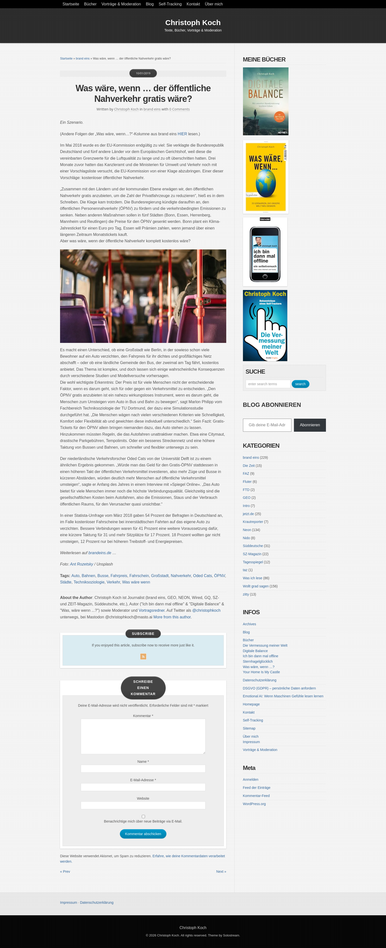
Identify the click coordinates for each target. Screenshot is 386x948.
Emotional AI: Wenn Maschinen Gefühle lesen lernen (283, 696)
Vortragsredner (151, 610)
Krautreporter (253, 522)
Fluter (247, 482)
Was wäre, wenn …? (259, 667)
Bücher (90, 4)
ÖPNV (219, 576)
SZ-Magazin (252, 554)
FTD (246, 490)
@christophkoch (206, 610)
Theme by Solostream (223, 935)
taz (245, 570)
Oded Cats (202, 576)
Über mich (214, 4)
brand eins (83, 58)
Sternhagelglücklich (258, 661)
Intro (246, 506)
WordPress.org (254, 804)
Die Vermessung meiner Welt (265, 645)
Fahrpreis (119, 576)
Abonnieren (310, 425)
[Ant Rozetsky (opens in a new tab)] (81, 564)
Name (143, 762)
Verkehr (113, 582)
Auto (75, 576)
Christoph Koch (193, 22)
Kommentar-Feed (256, 796)
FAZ (246, 473)
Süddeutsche (253, 546)
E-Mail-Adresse (143, 780)
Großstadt (160, 576)
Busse (102, 576)
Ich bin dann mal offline (260, 656)
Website (143, 798)
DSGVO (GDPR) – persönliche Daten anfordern (279, 688)
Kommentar (143, 716)
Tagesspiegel (253, 562)
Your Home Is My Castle (261, 672)
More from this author (172, 617)
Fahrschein (139, 576)
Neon (247, 530)
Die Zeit (249, 466)
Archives (249, 624)
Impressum (251, 742)
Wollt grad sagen (256, 586)
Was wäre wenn (136, 582)
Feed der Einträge (257, 788)
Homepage (251, 704)
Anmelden (250, 779)
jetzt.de (248, 514)
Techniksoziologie (89, 582)
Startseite (71, 4)
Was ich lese (252, 578)
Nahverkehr (181, 576)
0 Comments (179, 109)
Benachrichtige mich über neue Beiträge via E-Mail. (143, 821)
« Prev (65, 871)
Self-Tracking (170, 4)
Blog (150, 4)
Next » (221, 871)
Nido (246, 538)
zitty (246, 594)
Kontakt (193, 4)
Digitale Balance (255, 651)
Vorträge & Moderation (121, 4)
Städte (65, 582)
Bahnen (88, 576)
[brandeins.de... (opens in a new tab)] (100, 553)
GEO (247, 498)
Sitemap (249, 728)
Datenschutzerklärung (259, 680)
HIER (182, 134)
